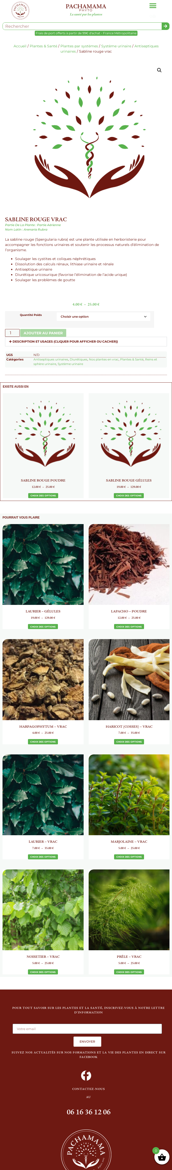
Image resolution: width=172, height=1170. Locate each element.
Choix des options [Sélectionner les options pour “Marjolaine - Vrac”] (129, 856)
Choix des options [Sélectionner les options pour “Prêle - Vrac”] (129, 972)
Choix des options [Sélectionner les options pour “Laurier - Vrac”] (43, 856)
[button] (152, 5)
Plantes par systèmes (79, 46)
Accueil (20, 46)
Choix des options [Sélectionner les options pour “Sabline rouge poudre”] (43, 495)
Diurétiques (78, 359)
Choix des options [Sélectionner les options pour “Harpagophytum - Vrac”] (43, 741)
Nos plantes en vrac (104, 359)
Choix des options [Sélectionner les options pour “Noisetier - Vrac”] (43, 972)
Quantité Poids (31, 315)
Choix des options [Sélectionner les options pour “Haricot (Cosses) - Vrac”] (129, 741)
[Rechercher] (165, 26)
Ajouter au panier (43, 333)
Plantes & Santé (43, 46)
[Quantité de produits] (12, 333)
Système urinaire (116, 46)
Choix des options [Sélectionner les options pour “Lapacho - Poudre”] (129, 626)
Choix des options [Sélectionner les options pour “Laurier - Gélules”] (43, 626)
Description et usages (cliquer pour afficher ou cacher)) (65, 341)
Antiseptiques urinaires (50, 359)
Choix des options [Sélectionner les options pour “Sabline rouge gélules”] (129, 495)
